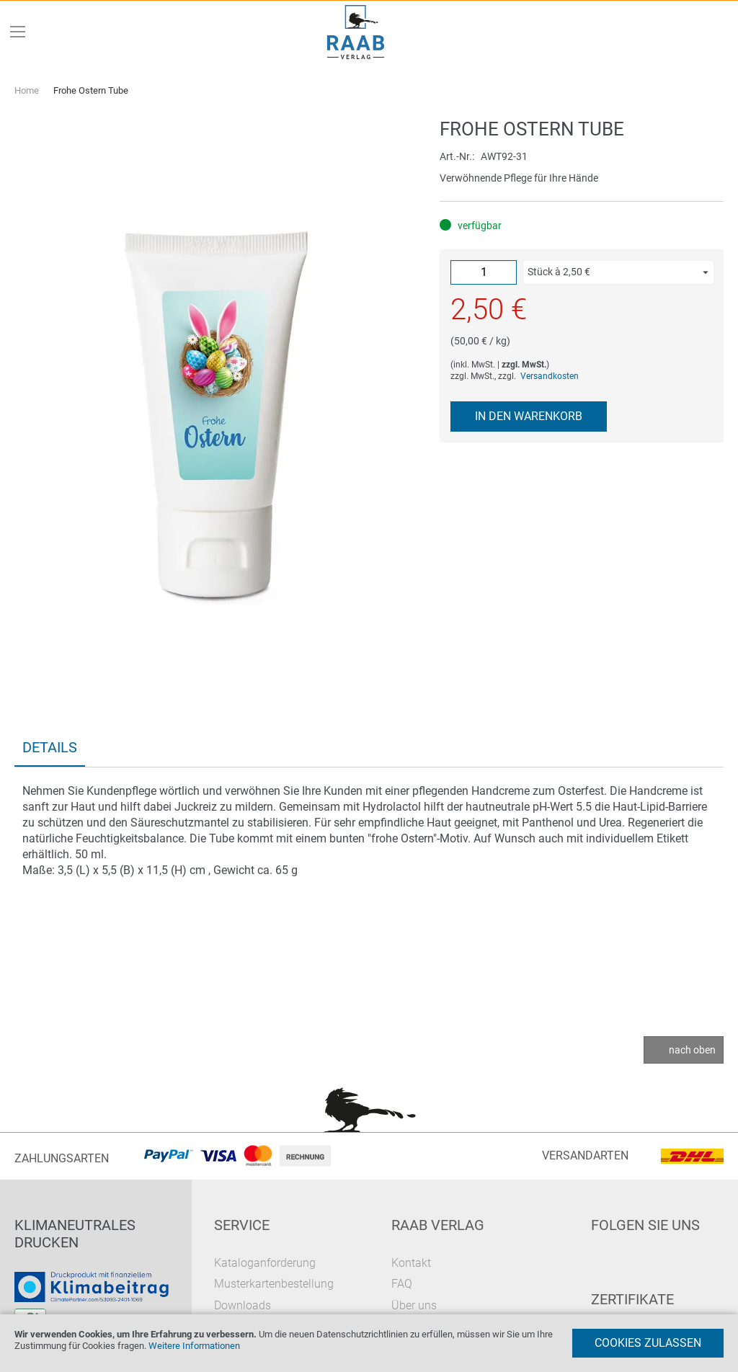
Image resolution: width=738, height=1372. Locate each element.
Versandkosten (549, 376)
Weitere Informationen (194, 1345)
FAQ (401, 1284)
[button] (618, 272)
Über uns (414, 1305)
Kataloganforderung (265, 1263)
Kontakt (411, 1263)
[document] (369, 1343)
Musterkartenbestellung (274, 1284)
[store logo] (356, 32)
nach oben (692, 1050)
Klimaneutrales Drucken (74, 1233)
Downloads (242, 1305)
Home (26, 90)
